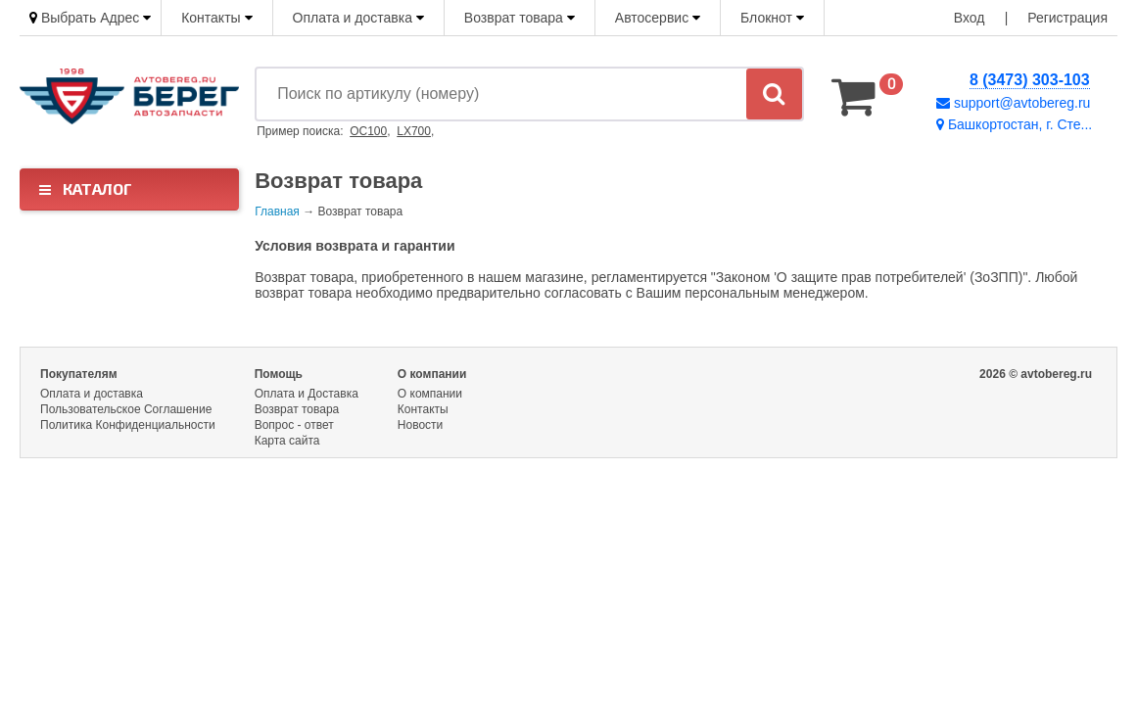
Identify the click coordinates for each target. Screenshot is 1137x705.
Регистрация (1067, 17)
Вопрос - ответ (294, 425)
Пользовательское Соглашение (126, 409)
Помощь (279, 374)
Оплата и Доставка (306, 393)
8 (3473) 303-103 (1030, 79)
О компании (432, 374)
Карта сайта (287, 440)
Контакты (216, 17)
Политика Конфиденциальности (127, 425)
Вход (969, 17)
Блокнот (772, 17)
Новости (420, 425)
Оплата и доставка (358, 17)
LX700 (414, 131)
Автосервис (657, 17)
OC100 (368, 131)
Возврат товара (519, 17)
